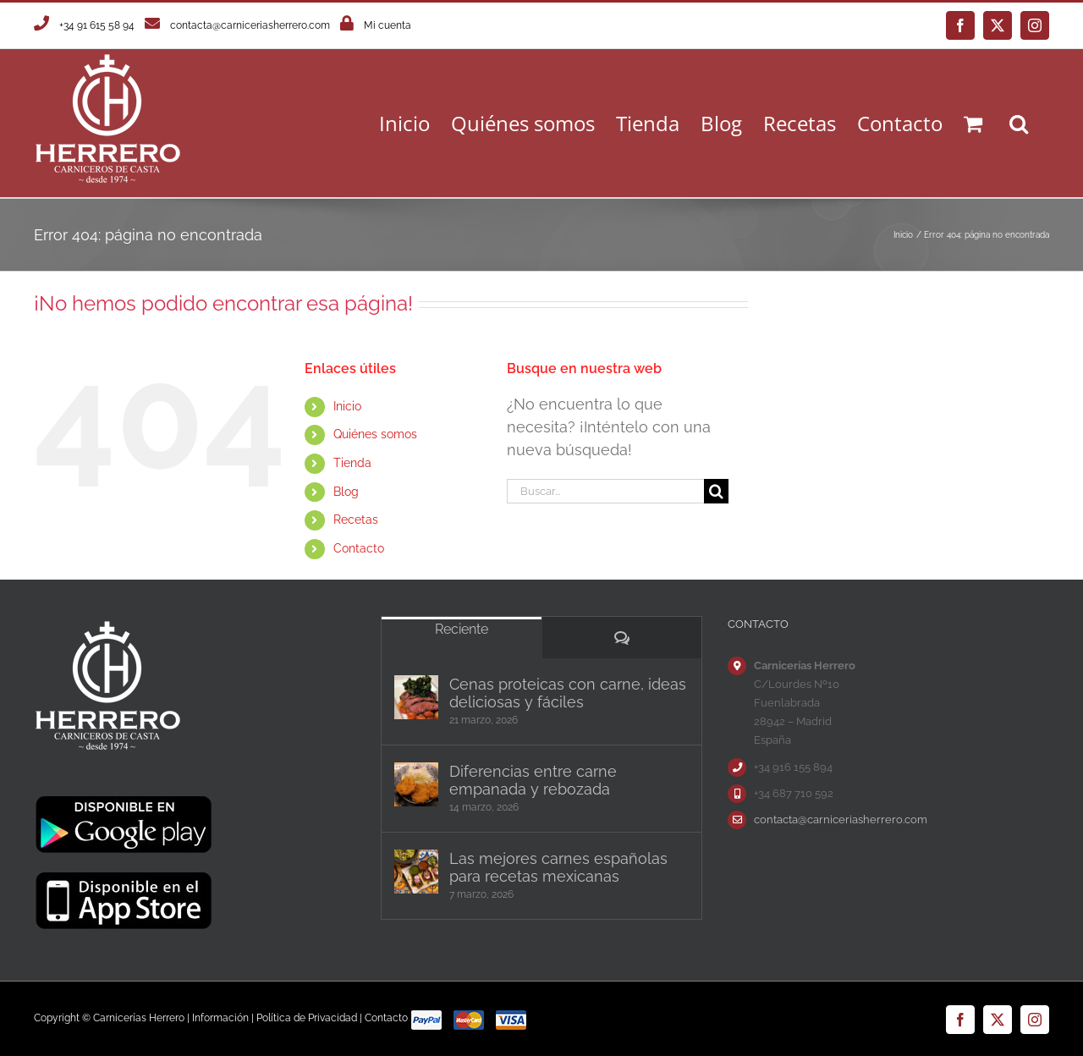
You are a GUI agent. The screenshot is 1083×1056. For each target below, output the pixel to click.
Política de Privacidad (306, 1018)
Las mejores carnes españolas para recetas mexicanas (558, 867)
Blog (346, 491)
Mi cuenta (387, 25)
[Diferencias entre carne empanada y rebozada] (416, 784)
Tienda (352, 463)
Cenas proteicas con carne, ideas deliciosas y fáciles (567, 693)
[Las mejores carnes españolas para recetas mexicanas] (416, 872)
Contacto (358, 548)
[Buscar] (716, 491)
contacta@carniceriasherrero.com (250, 25)
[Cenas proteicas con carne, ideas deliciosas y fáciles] (416, 697)
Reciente (461, 629)
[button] (1018, 123)
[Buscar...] (605, 491)
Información (220, 1018)
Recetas (355, 519)
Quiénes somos (375, 434)
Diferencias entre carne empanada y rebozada (533, 780)
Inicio (347, 406)
